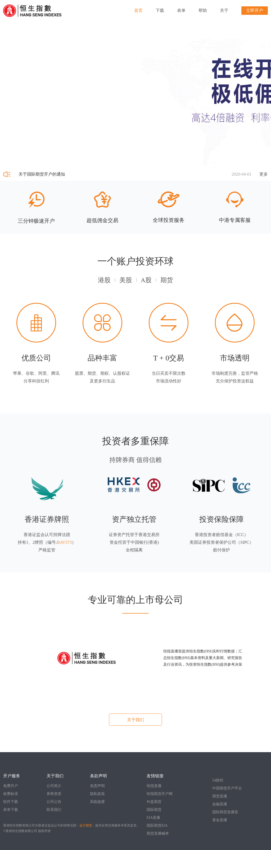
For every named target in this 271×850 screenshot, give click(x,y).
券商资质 (54, 794)
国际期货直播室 (225, 812)
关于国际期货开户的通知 (42, 174)
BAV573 (64, 542)
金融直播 (219, 804)
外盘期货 (154, 802)
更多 (263, 174)
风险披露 (97, 802)
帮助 (202, 10)
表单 (181, 10)
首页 (138, 10)
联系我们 (54, 810)
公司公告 (54, 802)
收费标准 (10, 794)
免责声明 (97, 786)
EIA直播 (153, 818)
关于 (224, 10)
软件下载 (10, 802)
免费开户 (10, 786)
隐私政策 (97, 794)
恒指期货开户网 (160, 794)
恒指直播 (154, 786)
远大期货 (85, 825)
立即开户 (254, 10)
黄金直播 (219, 820)
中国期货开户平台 (227, 788)
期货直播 (219, 796)
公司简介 (54, 786)
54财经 (217, 780)
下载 (160, 10)
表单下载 (10, 810)
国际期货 (154, 810)
